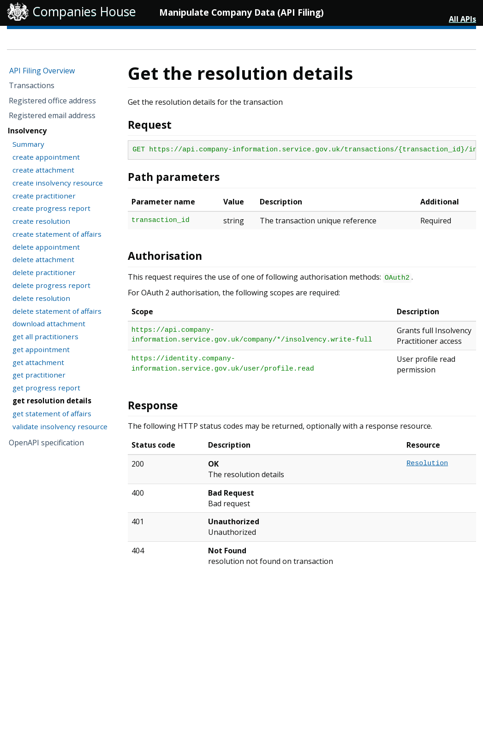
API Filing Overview (42, 71)
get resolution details (51, 400)
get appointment (41, 349)
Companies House (84, 11)
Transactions (31, 85)
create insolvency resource (57, 182)
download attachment (48, 323)
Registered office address (52, 101)
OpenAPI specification (46, 442)
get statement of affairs (51, 413)
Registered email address (52, 115)
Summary (28, 144)
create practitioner (44, 195)
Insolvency (27, 131)
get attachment (38, 362)
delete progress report (51, 285)
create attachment (43, 169)
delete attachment (43, 259)
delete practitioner (44, 272)
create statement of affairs (56, 234)
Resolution (427, 463)
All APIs (462, 19)
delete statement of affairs (56, 311)
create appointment (46, 157)
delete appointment (46, 247)
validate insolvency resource (59, 426)
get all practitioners (45, 336)
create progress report (51, 208)
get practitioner (39, 374)
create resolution (41, 221)
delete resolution (41, 298)
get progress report (46, 387)
